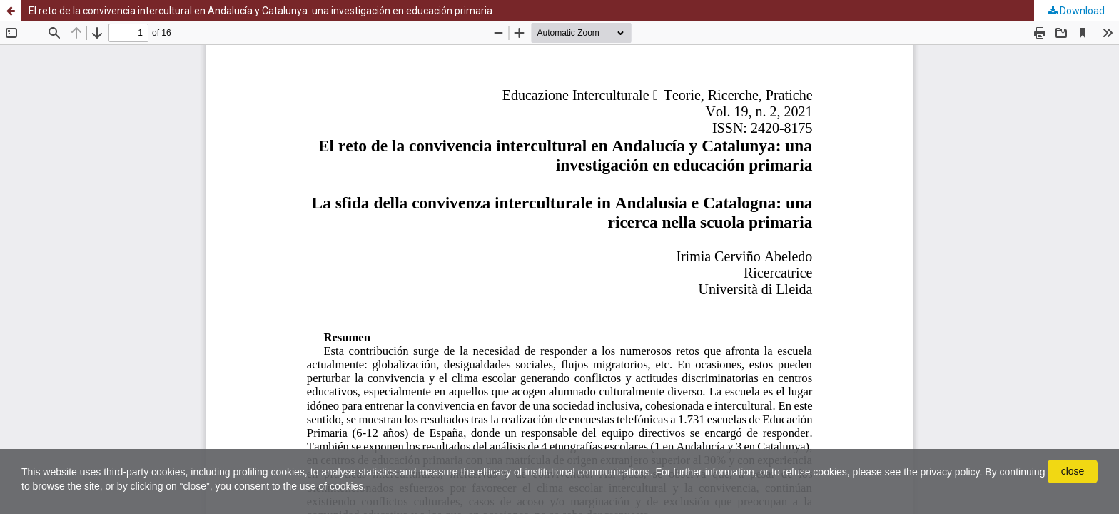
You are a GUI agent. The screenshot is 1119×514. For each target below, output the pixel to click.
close (1073, 471)
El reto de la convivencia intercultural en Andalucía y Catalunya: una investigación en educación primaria (260, 10)
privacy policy (950, 472)
